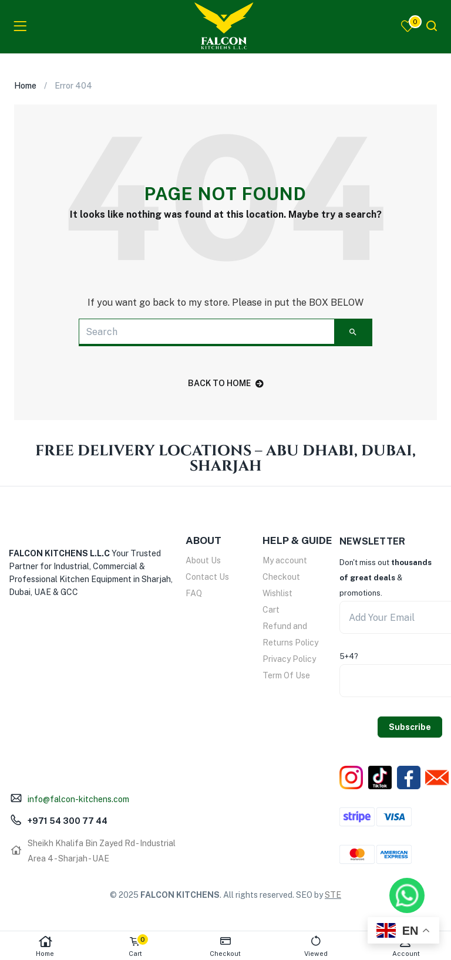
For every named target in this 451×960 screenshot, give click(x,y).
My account (284, 560)
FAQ (194, 593)
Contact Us (207, 577)
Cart (271, 609)
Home (45, 946)
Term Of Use (286, 675)
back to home (226, 383)
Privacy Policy (289, 659)
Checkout (281, 577)
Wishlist (277, 593)
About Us (203, 560)
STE (333, 895)
